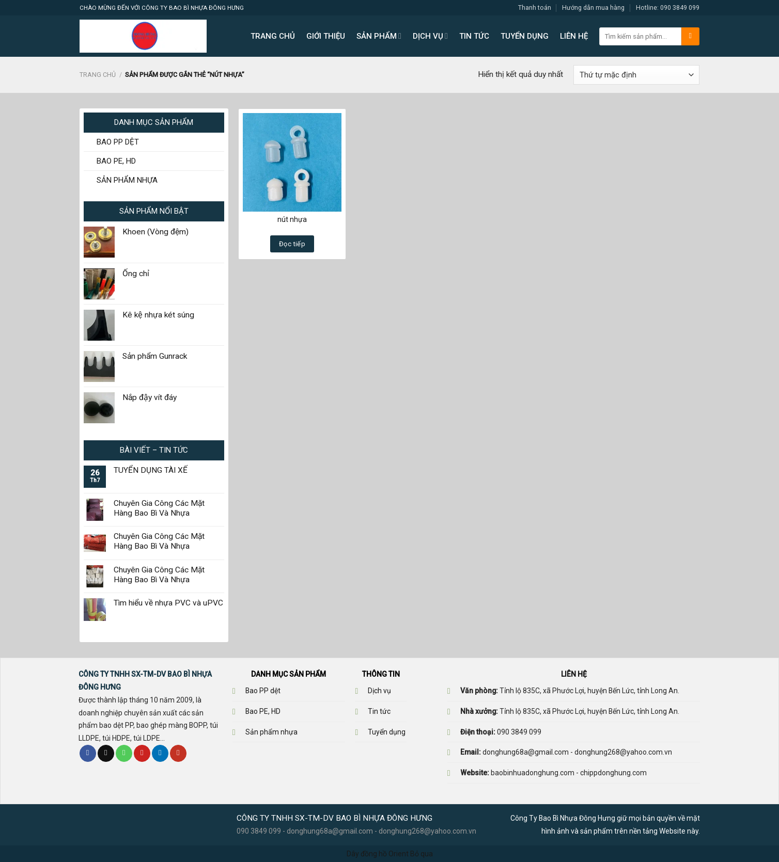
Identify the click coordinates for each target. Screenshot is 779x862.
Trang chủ (98, 74)
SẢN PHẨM (378, 36)
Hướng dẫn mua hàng (593, 7)
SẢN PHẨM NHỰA (127, 180)
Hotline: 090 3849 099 (667, 7)
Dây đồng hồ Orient (378, 854)
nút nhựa (292, 219)
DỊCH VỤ (430, 36)
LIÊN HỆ (574, 36)
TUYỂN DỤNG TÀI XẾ (151, 470)
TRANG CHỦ (273, 36)
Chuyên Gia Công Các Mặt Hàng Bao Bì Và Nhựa (159, 508)
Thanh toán (534, 7)
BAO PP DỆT (118, 142)
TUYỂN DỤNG (525, 36)
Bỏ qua (421, 854)
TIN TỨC (474, 36)
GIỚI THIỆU (325, 36)
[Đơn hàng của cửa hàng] (636, 75)
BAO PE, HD (116, 161)
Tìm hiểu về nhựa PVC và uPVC (168, 603)
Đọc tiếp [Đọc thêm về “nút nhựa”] (292, 244)
